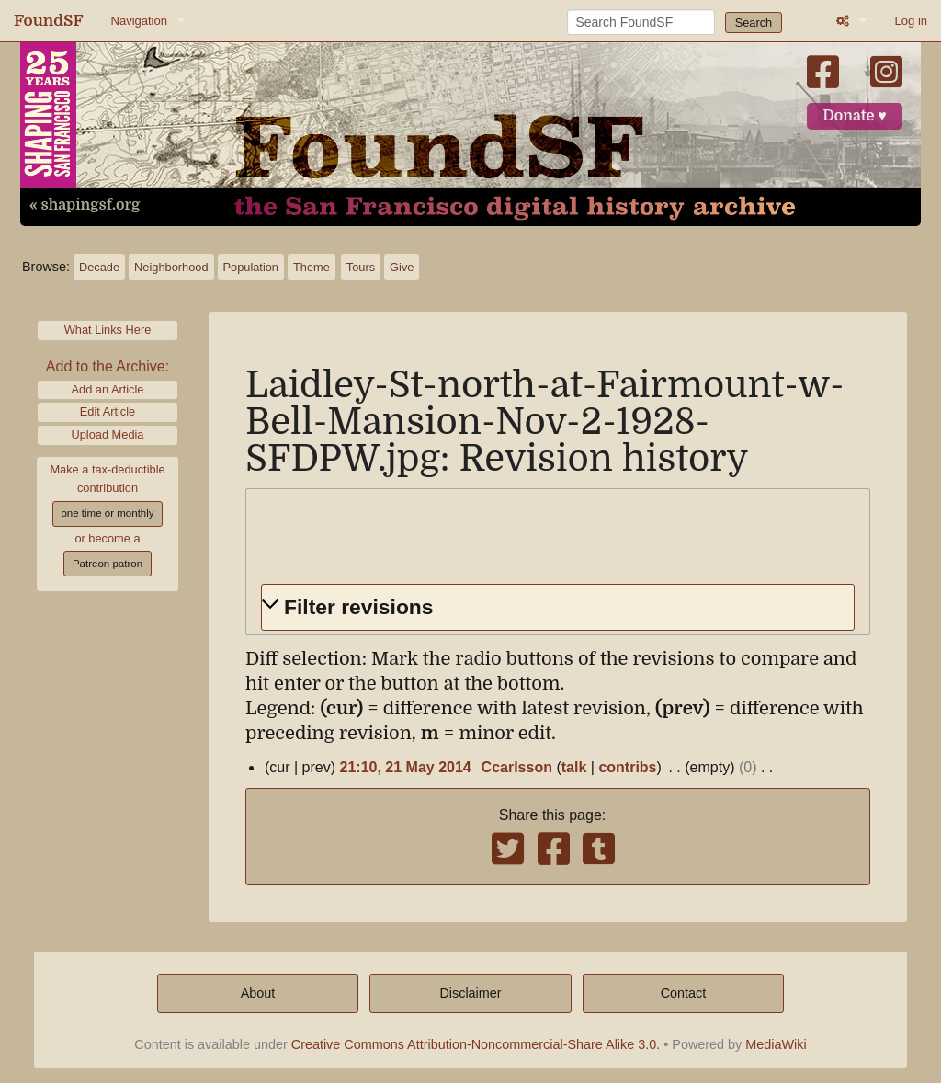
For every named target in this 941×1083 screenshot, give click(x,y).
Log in (911, 21)
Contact (684, 993)
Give (402, 267)
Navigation (139, 21)
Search (754, 22)
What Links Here (108, 329)
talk (574, 767)
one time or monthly (107, 513)
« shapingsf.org (84, 205)
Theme (311, 267)
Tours (360, 267)
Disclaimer (470, 993)
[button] (558, 607)
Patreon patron (107, 563)
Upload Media (108, 434)
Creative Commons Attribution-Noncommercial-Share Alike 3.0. (476, 1044)
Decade (99, 267)
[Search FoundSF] (641, 22)
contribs (627, 767)
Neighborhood (171, 267)
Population (250, 267)
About (258, 993)
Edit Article (107, 411)
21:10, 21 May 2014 (405, 767)
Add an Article (108, 389)
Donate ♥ (854, 116)
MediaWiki (775, 1044)
